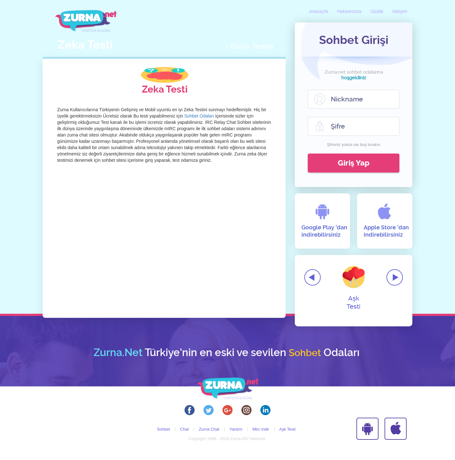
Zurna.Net (118, 352)
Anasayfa (318, 11)
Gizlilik (377, 11)
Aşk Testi (354, 288)
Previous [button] (312, 277)
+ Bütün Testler (250, 46)
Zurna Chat (209, 429)
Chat (184, 429)
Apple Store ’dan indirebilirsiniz (386, 231)
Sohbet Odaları (199, 115)
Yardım (235, 429)
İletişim (399, 11)
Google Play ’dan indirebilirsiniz (324, 231)
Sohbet (163, 429)
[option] (353, 283)
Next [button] (394, 277)
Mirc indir (260, 429)
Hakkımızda (349, 11)
